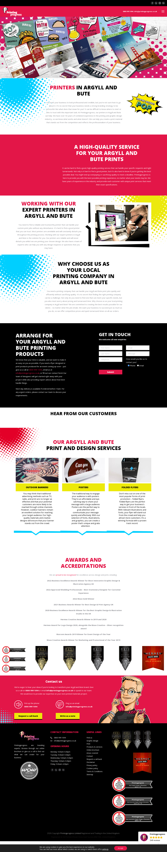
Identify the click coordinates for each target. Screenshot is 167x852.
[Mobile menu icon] (163, 11)
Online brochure (93, 750)
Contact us (54, 681)
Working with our (48, 203)
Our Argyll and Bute (83, 441)
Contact (90, 756)
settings (105, 849)
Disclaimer (91, 762)
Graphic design (92, 741)
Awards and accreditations (83, 562)
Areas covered (92, 753)
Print (88, 744)
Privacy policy (92, 765)
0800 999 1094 (128, 11)
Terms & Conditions (95, 771)
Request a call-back (28, 716)
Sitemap (90, 774)
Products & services (94, 747)
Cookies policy (92, 768)
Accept (120, 848)
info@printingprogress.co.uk (145, 11)
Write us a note (67, 716)
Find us (89, 737)
